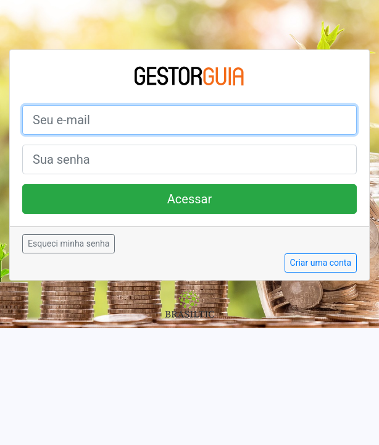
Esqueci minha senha (68, 243)
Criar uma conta (320, 263)
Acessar (189, 199)
